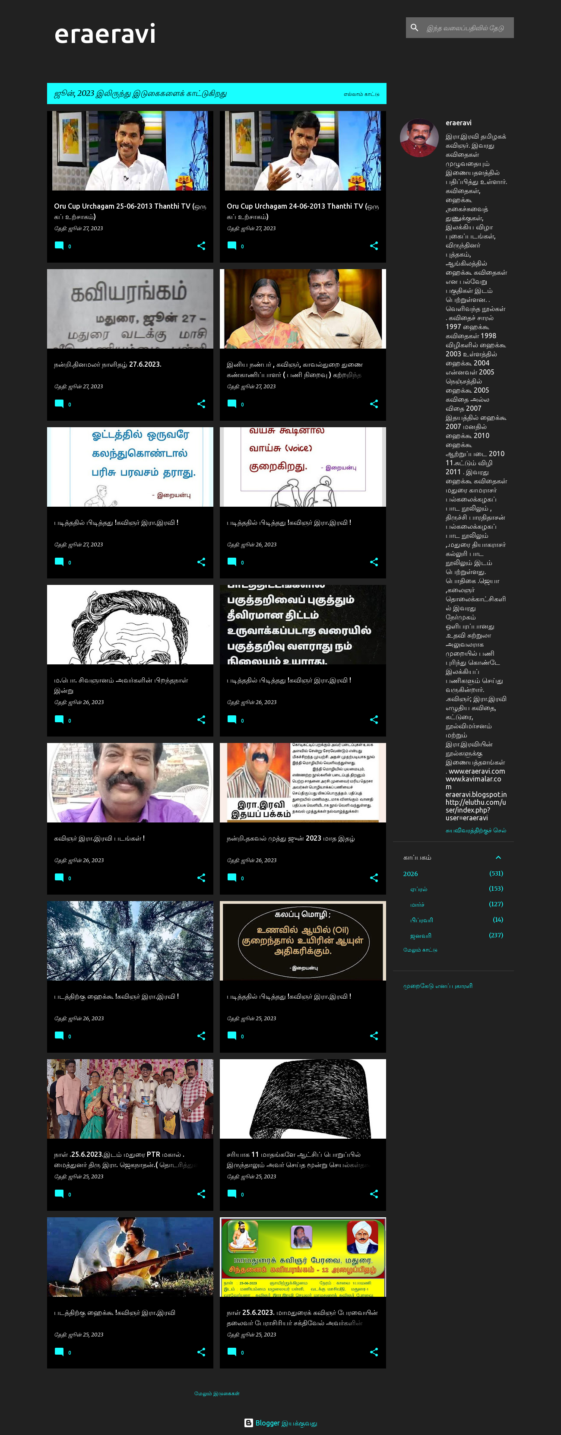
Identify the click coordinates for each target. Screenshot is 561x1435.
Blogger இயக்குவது (280, 1423)
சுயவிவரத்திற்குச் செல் (476, 830)
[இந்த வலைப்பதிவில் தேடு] (468, 27)
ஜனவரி (420, 936)
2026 (410, 874)
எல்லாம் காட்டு (362, 94)
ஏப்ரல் (419, 889)
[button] (201, 246)
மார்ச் (417, 904)
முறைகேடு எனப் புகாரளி (437, 986)
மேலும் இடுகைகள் (217, 1393)
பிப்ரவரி (421, 920)
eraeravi (105, 33)
